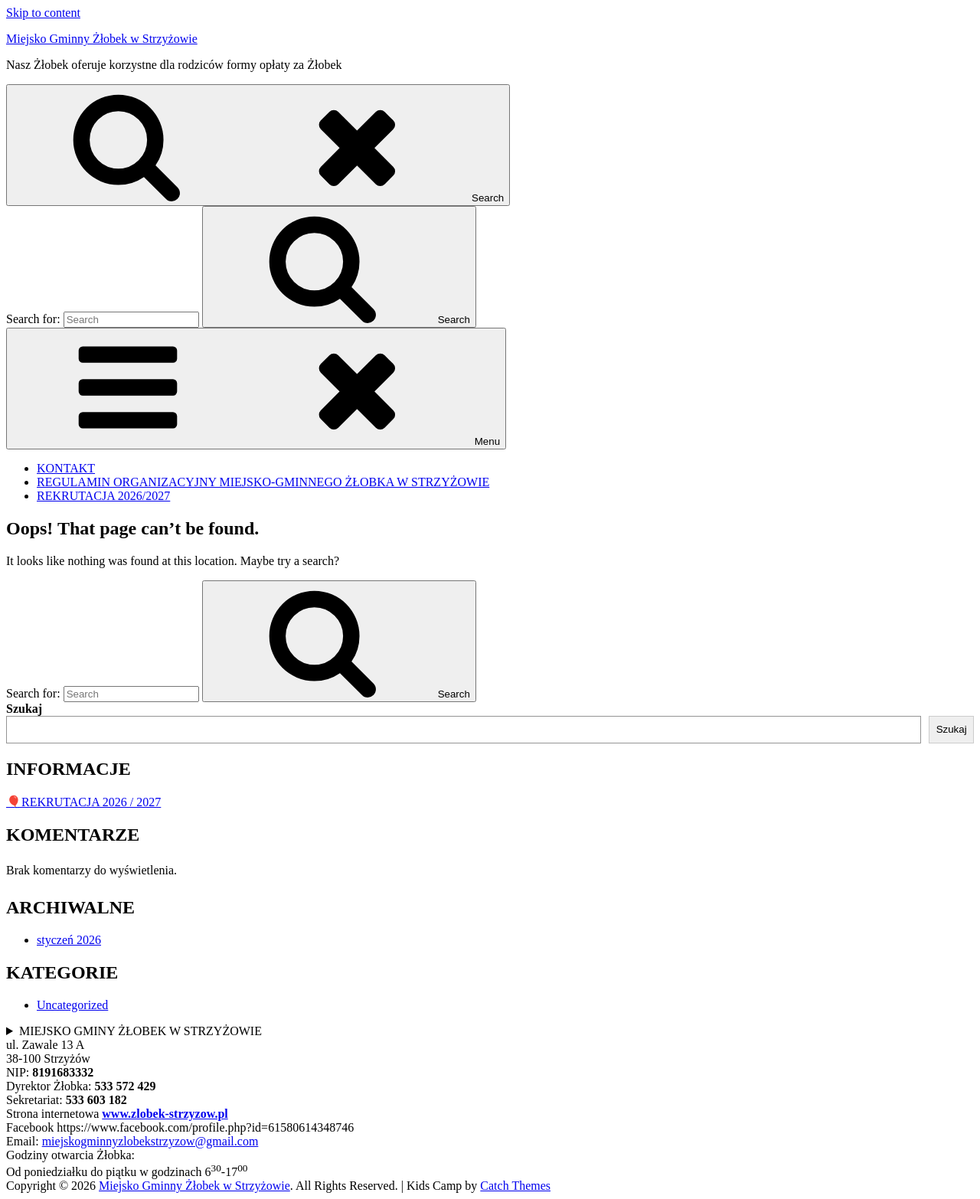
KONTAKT (66, 468)
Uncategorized (72, 1004)
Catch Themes (515, 1185)
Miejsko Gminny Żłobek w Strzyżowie (102, 38)
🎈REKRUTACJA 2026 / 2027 (83, 802)
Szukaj (24, 708)
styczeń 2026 (69, 939)
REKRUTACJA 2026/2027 (103, 495)
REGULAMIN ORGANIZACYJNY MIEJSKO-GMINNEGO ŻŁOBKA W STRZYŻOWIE (263, 481)
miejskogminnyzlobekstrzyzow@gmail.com (150, 1141)
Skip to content (43, 12)
